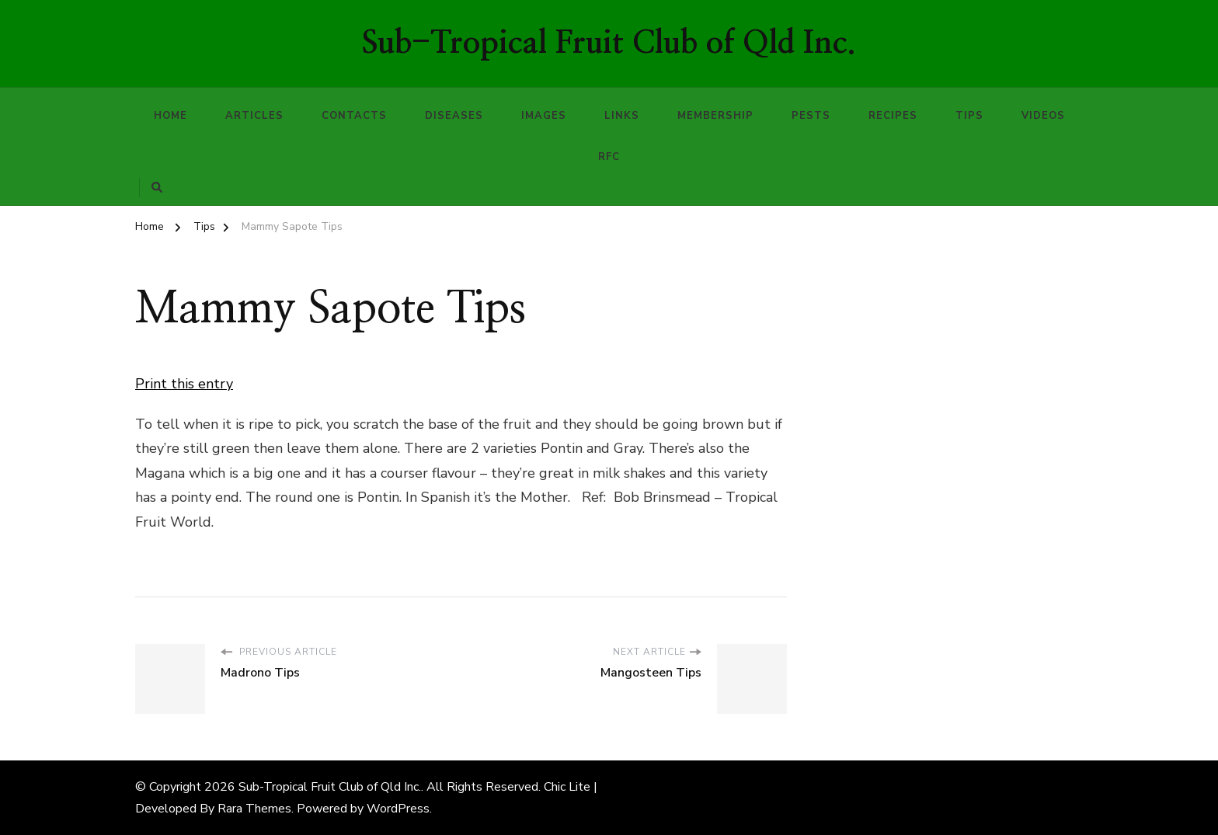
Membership (715, 116)
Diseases (454, 116)
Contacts (354, 116)
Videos (1043, 116)
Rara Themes (254, 808)
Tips (969, 116)
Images (543, 116)
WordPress (398, 808)
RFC (609, 157)
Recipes (892, 116)
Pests (811, 116)
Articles (254, 116)
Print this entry (184, 383)
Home (170, 116)
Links (621, 116)
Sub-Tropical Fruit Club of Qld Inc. (609, 43)
